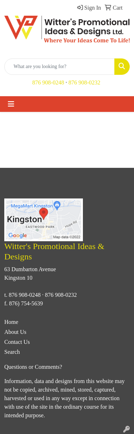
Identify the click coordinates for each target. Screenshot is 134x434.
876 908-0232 (84, 82)
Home (11, 322)
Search (12, 352)
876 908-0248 (48, 82)
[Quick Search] (59, 66)
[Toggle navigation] (11, 104)
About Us (15, 332)
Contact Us (17, 342)
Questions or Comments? (33, 367)
